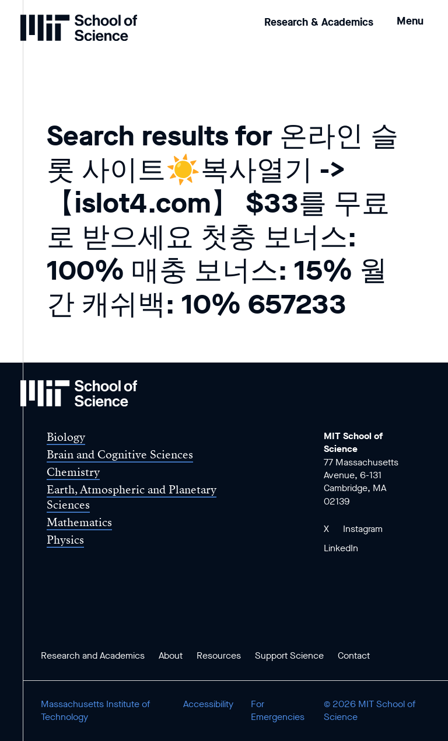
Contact (354, 655)
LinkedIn (341, 548)
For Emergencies (277, 710)
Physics (65, 540)
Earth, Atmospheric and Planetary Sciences (131, 497)
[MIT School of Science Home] (78, 28)
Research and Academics (93, 655)
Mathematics (79, 522)
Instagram (363, 529)
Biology (66, 437)
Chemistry (73, 472)
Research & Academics (318, 22)
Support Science (289, 655)
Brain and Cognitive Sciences (120, 454)
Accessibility (208, 704)
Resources (219, 655)
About (171, 655)
